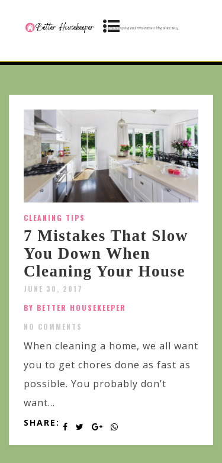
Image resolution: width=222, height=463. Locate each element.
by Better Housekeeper (75, 308)
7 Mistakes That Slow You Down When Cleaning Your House (106, 253)
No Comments (53, 326)
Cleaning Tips (54, 218)
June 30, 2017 (53, 289)
